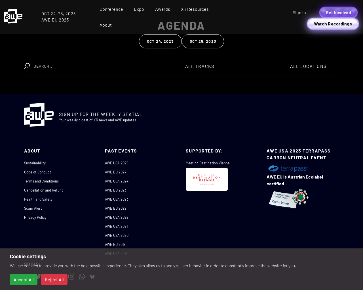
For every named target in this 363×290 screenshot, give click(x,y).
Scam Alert (33, 208)
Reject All (54, 279)
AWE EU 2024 (115, 172)
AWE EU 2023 (115, 190)
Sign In (299, 12)
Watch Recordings (333, 23)
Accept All (24, 279)
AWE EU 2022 (115, 208)
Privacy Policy (35, 217)
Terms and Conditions (41, 181)
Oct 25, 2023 (203, 41)
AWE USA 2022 (116, 217)
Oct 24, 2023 (160, 41)
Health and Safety (38, 199)
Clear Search (155, 63)
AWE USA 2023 (116, 199)
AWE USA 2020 (116, 235)
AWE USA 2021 (116, 226)
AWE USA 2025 (116, 163)
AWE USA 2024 (116, 181)
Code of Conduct (37, 172)
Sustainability (35, 163)
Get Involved (338, 12)
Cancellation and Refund (44, 190)
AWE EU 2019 (115, 244)
